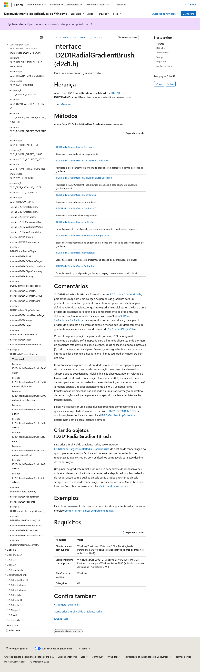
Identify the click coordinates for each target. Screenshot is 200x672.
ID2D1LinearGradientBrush (125, 294)
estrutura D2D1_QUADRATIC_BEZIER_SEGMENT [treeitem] (27, 104)
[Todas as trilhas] (57, 37)
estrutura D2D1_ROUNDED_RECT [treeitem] (26, 159)
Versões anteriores (67, 656)
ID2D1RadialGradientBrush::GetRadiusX (76, 194)
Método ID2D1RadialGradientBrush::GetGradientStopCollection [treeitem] (29, 396)
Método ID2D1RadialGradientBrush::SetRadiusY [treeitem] (28, 478)
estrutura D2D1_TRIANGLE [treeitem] (23, 192)
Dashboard (188, 13)
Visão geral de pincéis (67, 604)
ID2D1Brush (118, 93)
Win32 (66, 37)
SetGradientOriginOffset (122, 329)
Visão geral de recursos (112, 486)
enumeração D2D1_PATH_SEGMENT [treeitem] (21, 83)
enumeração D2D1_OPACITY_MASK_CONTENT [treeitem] (26, 73)
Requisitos (161, 61)
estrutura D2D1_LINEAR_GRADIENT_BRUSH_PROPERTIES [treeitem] (27, 62)
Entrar (193, 4)
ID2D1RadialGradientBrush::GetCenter (75, 147)
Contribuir (97, 656)
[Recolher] (41, 37)
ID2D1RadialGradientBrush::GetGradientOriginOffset (82, 160)
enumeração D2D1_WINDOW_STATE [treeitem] (21, 199)
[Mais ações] (143, 37)
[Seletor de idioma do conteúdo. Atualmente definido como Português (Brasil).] (17, 648)
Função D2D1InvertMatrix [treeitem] (22, 216)
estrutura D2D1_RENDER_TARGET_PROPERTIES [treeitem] (27, 131)
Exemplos (160, 57)
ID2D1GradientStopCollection (118, 415)
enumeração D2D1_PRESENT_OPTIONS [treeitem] (22, 92)
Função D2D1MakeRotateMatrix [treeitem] (26, 226)
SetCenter (126, 316)
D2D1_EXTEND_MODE (122, 411)
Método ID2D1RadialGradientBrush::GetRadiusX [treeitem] (29, 409)
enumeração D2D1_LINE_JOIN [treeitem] (25, 52)
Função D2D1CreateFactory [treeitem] (23, 206)
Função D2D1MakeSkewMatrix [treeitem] (25, 231)
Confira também (164, 65)
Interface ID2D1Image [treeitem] (20, 320)
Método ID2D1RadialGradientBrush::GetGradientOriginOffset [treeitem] (29, 382)
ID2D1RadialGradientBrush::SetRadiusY (75, 266)
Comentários (162, 52)
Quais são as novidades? (164, 13)
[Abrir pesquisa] (185, 5)
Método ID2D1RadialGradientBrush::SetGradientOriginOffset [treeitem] (29, 450)
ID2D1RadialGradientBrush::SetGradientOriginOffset (82, 235)
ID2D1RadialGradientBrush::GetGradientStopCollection (84, 177)
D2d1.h (96, 37)
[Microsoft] (6, 4)
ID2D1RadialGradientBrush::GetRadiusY (76, 208)
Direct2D (84, 37)
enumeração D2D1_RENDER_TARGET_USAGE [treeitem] (25, 152)
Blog (83, 656)
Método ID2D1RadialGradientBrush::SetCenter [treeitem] (28, 437)
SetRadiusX (60, 320)
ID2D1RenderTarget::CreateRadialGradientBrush (81, 449)
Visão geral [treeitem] (18, 359)
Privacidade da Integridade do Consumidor (147, 656)
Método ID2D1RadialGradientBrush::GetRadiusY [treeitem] (29, 423)
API (74, 37)
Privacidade (112, 656)
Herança (160, 43)
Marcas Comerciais (14, 661)
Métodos (66, 104)
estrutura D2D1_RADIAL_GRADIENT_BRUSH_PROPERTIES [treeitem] (27, 117)
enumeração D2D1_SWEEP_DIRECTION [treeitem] (22, 176)
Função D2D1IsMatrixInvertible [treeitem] (25, 221)
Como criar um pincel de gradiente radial (88, 510)
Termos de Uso (183, 656)
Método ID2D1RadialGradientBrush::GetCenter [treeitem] (29, 368)
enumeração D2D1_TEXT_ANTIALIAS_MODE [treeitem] (25, 185)
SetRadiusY (76, 320)
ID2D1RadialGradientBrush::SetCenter (75, 221)
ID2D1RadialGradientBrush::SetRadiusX (75, 252)
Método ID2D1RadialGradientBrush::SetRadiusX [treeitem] (28, 464)
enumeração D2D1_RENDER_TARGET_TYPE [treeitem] (24, 143)
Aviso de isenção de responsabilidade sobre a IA (29, 656)
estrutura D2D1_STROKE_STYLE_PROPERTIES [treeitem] (27, 166)
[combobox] (25, 44)
